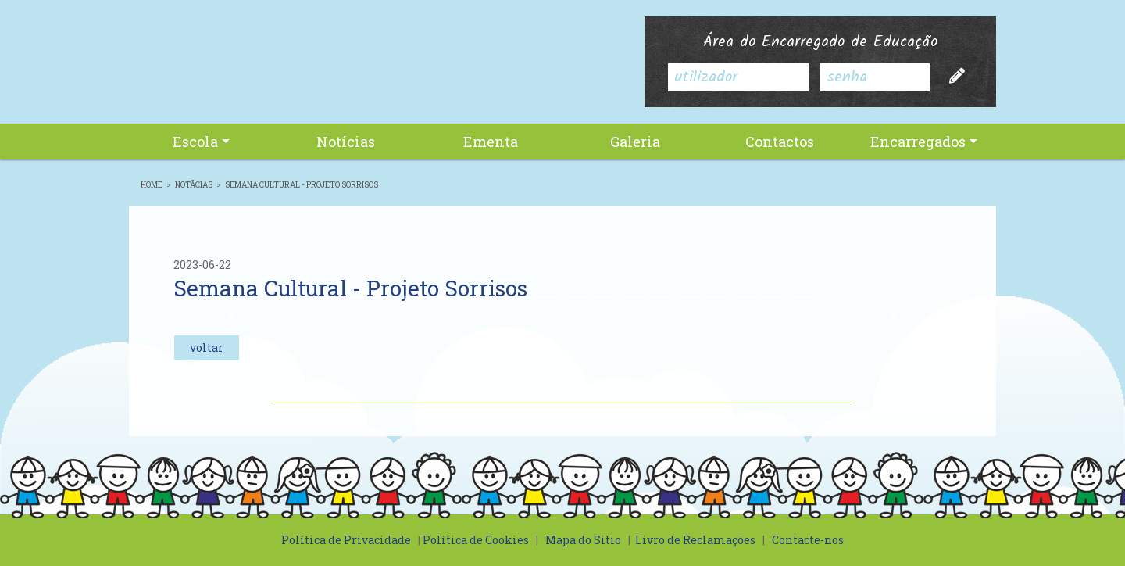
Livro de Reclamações (695, 539)
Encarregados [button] (918, 141)
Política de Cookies (476, 539)
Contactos (779, 141)
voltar (206, 347)
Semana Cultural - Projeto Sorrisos (301, 185)
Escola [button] (195, 141)
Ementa (490, 141)
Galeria (635, 141)
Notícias (345, 141)
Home (151, 185)
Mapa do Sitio (583, 539)
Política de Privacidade (346, 539)
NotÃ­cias (193, 185)
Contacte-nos (808, 539)
